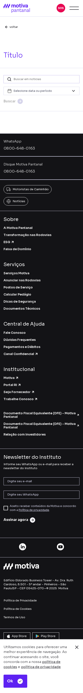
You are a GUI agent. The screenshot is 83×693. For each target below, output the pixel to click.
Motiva (11, 378)
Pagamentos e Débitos (22, 347)
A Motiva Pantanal (18, 228)
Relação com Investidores (25, 434)
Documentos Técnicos (22, 308)
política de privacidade (41, 667)
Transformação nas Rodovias (27, 235)
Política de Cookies (18, 609)
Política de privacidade (34, 510)
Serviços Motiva (16, 273)
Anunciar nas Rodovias (22, 280)
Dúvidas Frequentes (20, 340)
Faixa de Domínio (17, 249)
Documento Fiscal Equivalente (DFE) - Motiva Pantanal (41, 414)
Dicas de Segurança (20, 301)
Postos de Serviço (18, 287)
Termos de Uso (14, 617)
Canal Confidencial (21, 354)
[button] (61, 8)
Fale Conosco (15, 332)
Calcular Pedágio (17, 294)
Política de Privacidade (20, 600)
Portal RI (12, 385)
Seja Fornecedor (19, 392)
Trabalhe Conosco (21, 399)
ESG (9, 242)
